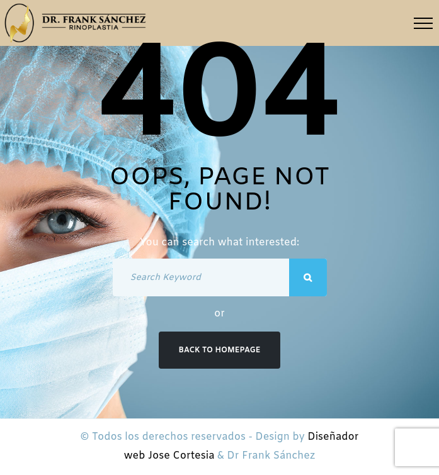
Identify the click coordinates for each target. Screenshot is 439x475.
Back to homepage (220, 350)
